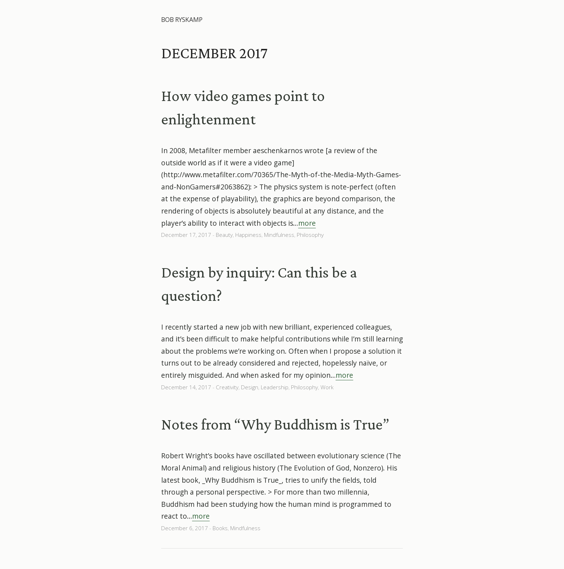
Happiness (248, 235)
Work (326, 387)
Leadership (274, 387)
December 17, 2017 (186, 235)
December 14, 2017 (186, 387)
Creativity (227, 387)
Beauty (224, 235)
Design (249, 387)
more (307, 223)
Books (220, 528)
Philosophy (310, 235)
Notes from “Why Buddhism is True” (275, 424)
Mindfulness (279, 235)
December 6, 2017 (184, 528)
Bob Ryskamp (182, 19)
